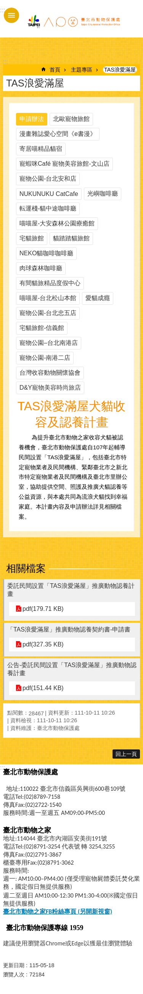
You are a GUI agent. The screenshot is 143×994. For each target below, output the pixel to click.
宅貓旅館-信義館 (41, 328)
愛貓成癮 (97, 298)
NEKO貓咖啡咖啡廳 (46, 253)
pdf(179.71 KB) (43, 609)
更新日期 (13, 965)
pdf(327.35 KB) (43, 644)
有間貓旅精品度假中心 (49, 283)
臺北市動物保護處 (73, 22)
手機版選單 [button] (11, 15)
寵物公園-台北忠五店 (47, 313)
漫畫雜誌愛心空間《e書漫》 (57, 134)
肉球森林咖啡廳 (40, 268)
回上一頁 (126, 754)
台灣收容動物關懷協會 (49, 372)
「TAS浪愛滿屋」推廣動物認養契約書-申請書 (68, 629)
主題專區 (81, 70)
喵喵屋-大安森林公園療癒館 (57, 223)
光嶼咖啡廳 (102, 193)
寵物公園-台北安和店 (47, 178)
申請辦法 (31, 119)
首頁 (55, 70)
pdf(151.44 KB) (43, 688)
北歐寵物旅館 (71, 119)
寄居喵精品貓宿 (40, 148)
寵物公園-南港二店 (44, 357)
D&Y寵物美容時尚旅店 (50, 387)
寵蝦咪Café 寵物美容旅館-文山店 (64, 163)
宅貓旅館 (31, 238)
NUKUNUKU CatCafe (48, 194)
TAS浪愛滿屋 (120, 70)
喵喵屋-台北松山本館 (47, 298)
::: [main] (5, 62)
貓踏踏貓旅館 (71, 238)
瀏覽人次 (13, 974)
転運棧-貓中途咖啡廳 (47, 208)
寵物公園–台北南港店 (48, 342)
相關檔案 (26, 568)
